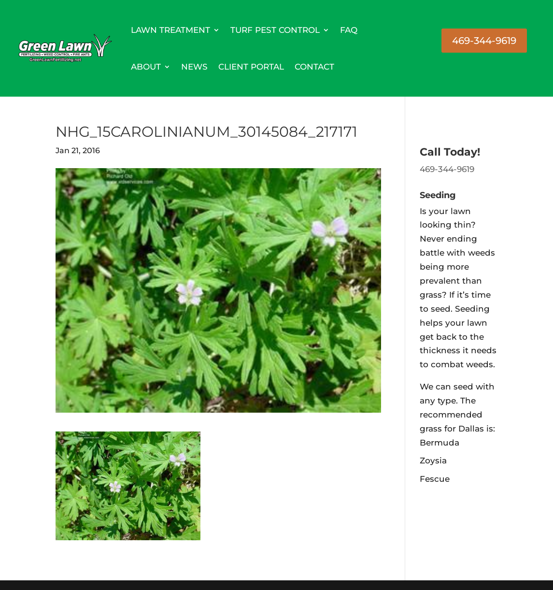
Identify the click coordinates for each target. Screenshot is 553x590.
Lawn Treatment (170, 30)
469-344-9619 (484, 40)
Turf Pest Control (275, 30)
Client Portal (251, 67)
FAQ (348, 30)
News (194, 67)
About (146, 67)
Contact (314, 67)
